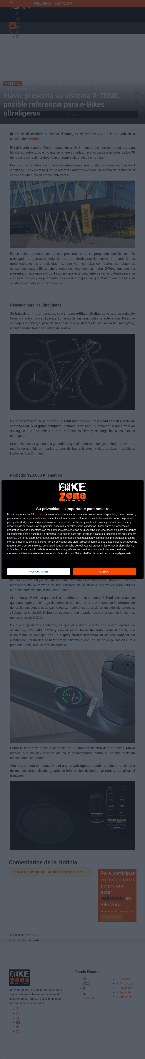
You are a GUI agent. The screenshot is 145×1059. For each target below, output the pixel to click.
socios (41, 514)
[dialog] (72, 529)
